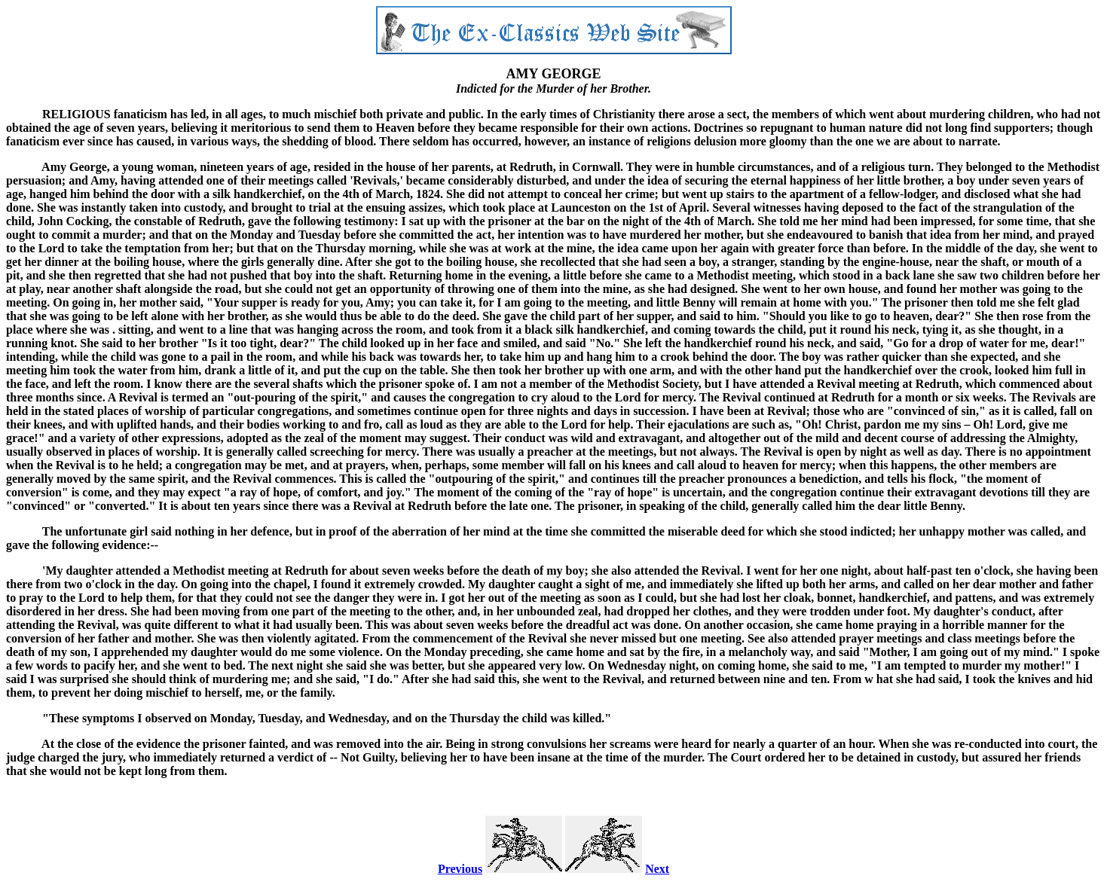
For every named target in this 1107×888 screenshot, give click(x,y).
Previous (460, 868)
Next (657, 868)
